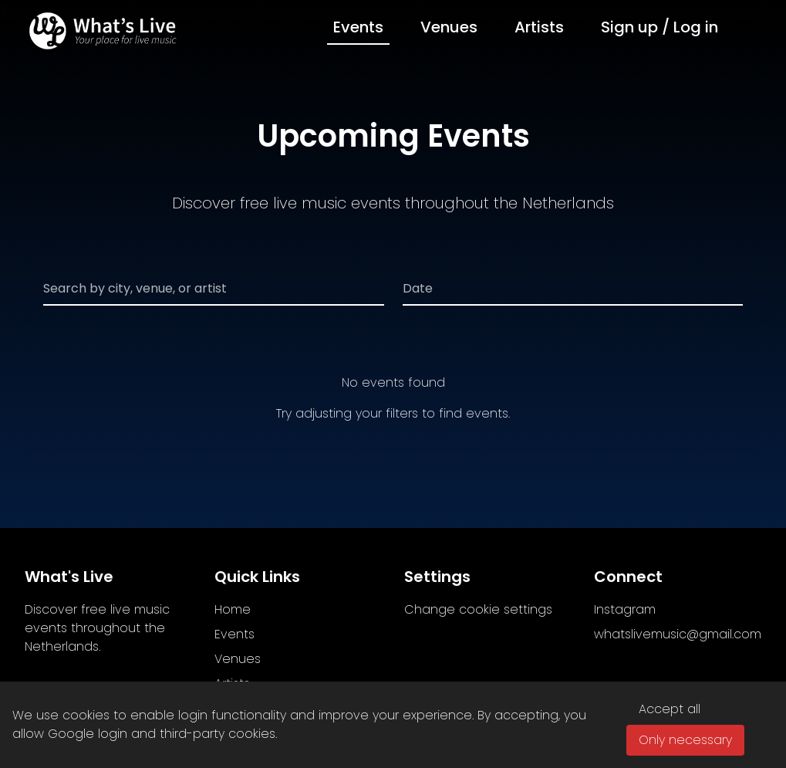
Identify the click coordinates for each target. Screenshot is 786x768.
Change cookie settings (478, 609)
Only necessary (685, 740)
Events (358, 27)
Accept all (669, 709)
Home (232, 609)
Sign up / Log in (659, 27)
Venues (448, 27)
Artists (539, 27)
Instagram (625, 609)
